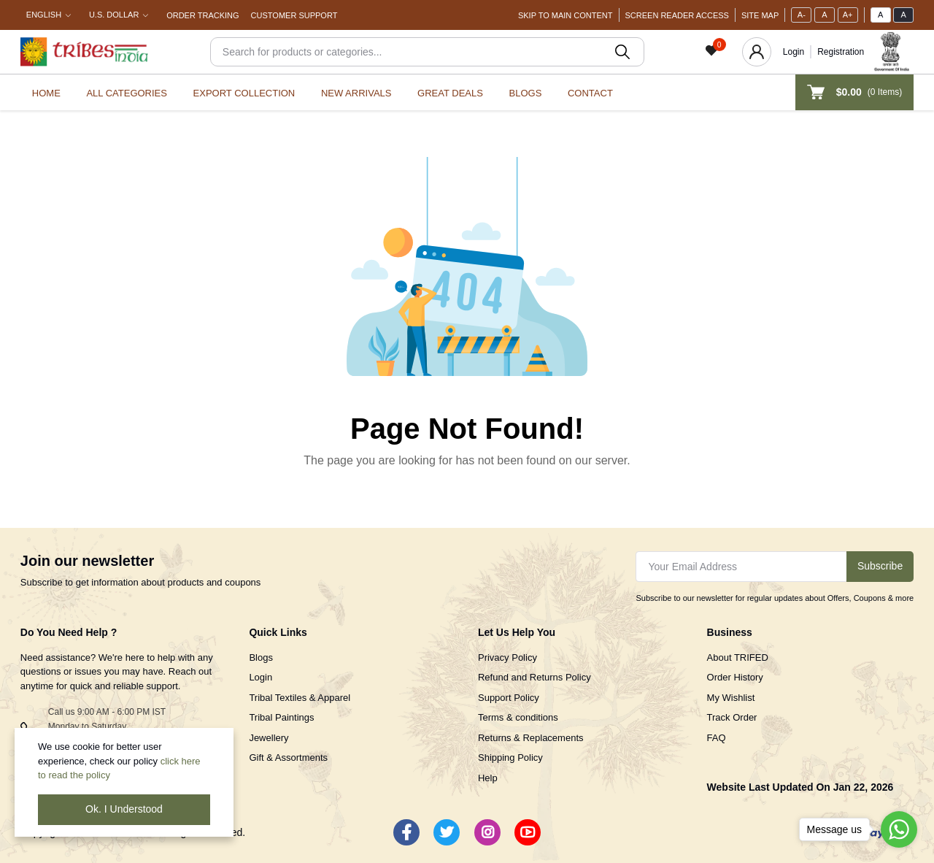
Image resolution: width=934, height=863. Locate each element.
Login (793, 52)
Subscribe (880, 566)
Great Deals (450, 93)
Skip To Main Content (565, 15)
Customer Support (294, 15)
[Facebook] (406, 832)
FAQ (716, 737)
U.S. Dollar (114, 14)
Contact (590, 93)
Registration (840, 52)
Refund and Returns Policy (534, 677)
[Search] (427, 51)
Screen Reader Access (677, 15)
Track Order (732, 717)
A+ (848, 14)
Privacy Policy (507, 657)
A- (802, 14)
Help (488, 777)
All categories (126, 93)
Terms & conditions (518, 717)
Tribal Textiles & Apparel (299, 697)
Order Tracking (202, 15)
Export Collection (244, 93)
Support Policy (508, 697)
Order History (735, 677)
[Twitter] (446, 832)
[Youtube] (527, 832)
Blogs (525, 93)
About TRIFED (737, 657)
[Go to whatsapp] (899, 829)
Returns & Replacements (531, 737)
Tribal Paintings (281, 717)
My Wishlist (731, 697)
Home (46, 93)
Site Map (760, 15)
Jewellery (268, 737)
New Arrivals (356, 93)
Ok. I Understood (124, 809)
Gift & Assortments (288, 757)
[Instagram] (487, 832)
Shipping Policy (510, 757)
